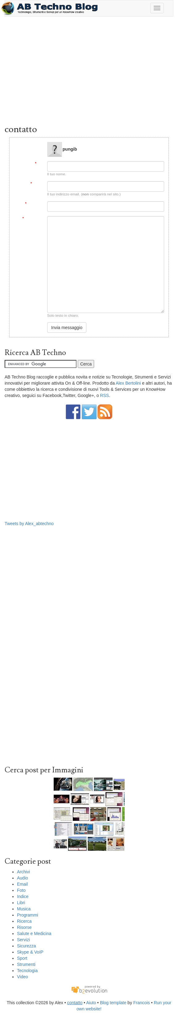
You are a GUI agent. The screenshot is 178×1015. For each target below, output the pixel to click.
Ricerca (24, 921)
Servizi (23, 939)
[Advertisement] (89, 72)
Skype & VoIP (30, 952)
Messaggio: (33, 218)
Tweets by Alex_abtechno (29, 523)
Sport (22, 958)
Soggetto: (34, 203)
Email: (37, 183)
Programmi (27, 915)
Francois (141, 1002)
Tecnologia (27, 970)
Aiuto (91, 1002)
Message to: (33, 144)
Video (22, 976)
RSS (104, 395)
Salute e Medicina (34, 933)
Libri (21, 902)
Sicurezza (26, 945)
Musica (24, 908)
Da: (39, 163)
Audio (22, 877)
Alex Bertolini (128, 383)
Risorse (24, 927)
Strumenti (26, 964)
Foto (21, 890)
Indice (22, 896)
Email (22, 884)
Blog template (113, 1002)
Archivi (23, 871)
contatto (75, 1002)
